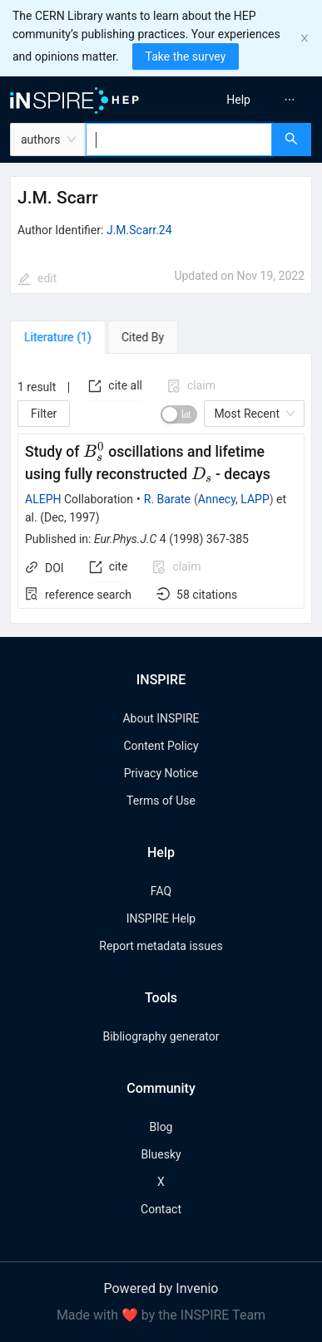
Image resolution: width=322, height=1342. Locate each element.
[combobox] (179, 139)
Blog (161, 1127)
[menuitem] (238, 99)
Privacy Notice (161, 773)
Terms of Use (161, 800)
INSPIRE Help (161, 918)
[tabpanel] (161, 489)
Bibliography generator (160, 1036)
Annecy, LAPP (234, 499)
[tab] (58, 337)
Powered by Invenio (161, 1288)
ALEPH (43, 499)
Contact (161, 1209)
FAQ (161, 891)
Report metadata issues (160, 946)
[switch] (179, 414)
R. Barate (167, 499)
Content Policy (160, 745)
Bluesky (161, 1154)
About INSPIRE (160, 718)
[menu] (244, 99)
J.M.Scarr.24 (139, 230)
